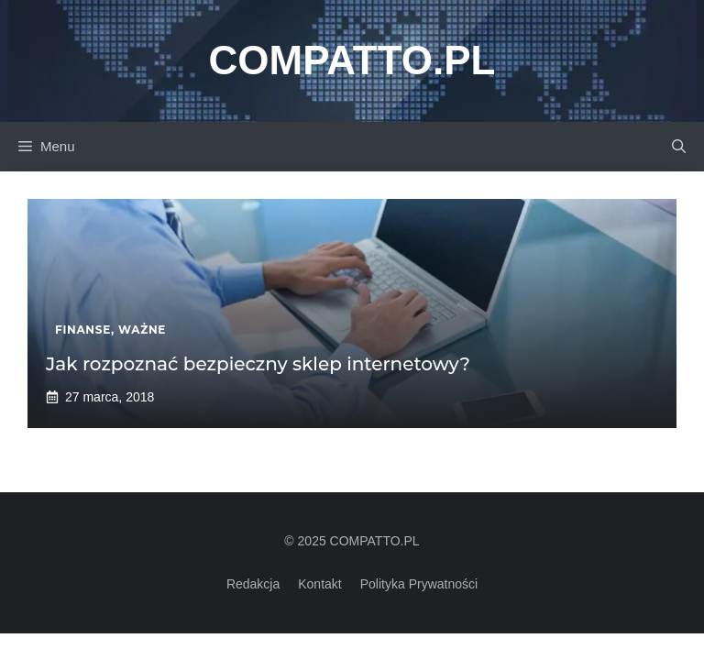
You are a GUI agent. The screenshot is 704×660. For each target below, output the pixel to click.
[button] (679, 146)
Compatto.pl (352, 60)
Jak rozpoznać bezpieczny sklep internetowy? (258, 364)
